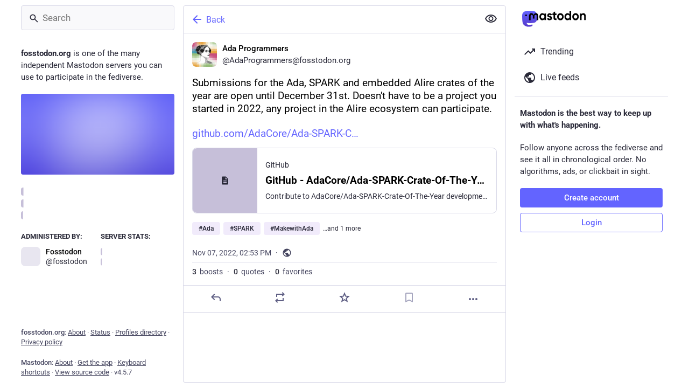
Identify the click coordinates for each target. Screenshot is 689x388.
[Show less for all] (490, 19)
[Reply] (215, 297)
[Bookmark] (409, 297)
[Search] (97, 17)
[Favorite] (344, 297)
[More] (473, 299)
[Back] (330, 19)
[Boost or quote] (279, 297)
